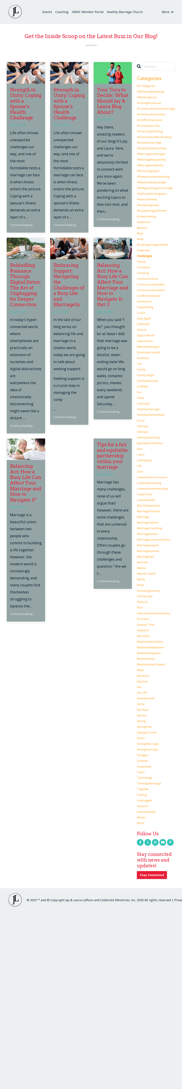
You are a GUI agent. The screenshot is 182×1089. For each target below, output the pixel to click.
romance (144, 816)
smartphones (148, 845)
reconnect (145, 767)
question (144, 760)
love (140, 564)
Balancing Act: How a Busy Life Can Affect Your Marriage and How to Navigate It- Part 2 (112, 285)
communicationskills (154, 339)
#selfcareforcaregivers (156, 220)
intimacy (144, 515)
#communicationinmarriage (156, 115)
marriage (144, 620)
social (142, 852)
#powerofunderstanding (156, 199)
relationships (148, 795)
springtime (146, 880)
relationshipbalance (154, 781)
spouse (143, 866)
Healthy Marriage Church (125, 12)
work (141, 999)
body (141, 276)
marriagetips (147, 669)
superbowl (146, 929)
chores (142, 304)
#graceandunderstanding (156, 150)
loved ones (146, 592)
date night (146, 374)
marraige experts (151, 613)
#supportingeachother (156, 241)
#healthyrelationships (155, 164)
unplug (143, 964)
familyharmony (150, 452)
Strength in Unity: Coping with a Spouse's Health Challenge (25, 104)
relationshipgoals (151, 788)
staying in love (149, 887)
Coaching (62, 12)
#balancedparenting (154, 94)
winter (142, 992)
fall (140, 430)
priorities (144, 746)
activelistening (149, 248)
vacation (144, 978)
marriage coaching (152, 634)
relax (141, 809)
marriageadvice (150, 641)
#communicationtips (154, 122)
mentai (143, 683)
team (141, 936)
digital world (148, 395)
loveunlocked (148, 599)
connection (146, 353)
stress (142, 894)
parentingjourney (151, 711)
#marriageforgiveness (155, 178)
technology (146, 943)
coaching (144, 318)
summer (144, 922)
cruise (142, 367)
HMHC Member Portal (87, 12)
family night (147, 444)
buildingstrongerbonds (156, 283)
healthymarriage (151, 487)
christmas (145, 311)
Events (47, 12)
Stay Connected (153, 1052)
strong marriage (150, 901)
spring (142, 873)
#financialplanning (153, 143)
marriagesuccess (151, 662)
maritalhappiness (151, 606)
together (144, 957)
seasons (143, 823)
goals (141, 473)
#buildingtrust (149, 101)
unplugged (146, 971)
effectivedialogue (151, 409)
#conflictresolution (153, 129)
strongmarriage (150, 908)
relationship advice (153, 774)
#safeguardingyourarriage (156, 213)
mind (141, 704)
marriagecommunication (156, 648)
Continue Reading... (22, 225)
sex (140, 830)
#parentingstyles (151, 192)
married (143, 676)
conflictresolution (152, 346)
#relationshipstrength (156, 206)
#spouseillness (149, 227)
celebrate (145, 290)
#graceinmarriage (152, 157)
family (142, 437)
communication (150, 325)
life (140, 557)
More (168, 12)
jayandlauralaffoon (152, 529)
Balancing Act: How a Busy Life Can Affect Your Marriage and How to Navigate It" (25, 483)
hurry (142, 501)
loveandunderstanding (156, 585)
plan (140, 732)
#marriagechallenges (154, 171)
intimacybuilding (151, 522)
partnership (147, 718)
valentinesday (149, 985)
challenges (147, 297)
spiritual (144, 859)
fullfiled (143, 459)
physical (143, 725)
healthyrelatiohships (154, 494)
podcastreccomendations (156, 739)
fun (140, 466)
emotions (144, 423)
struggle (144, 915)
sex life (143, 838)
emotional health (151, 416)
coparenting (147, 360)
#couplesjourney (151, 136)
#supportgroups (151, 234)
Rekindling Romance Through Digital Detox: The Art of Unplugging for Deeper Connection (25, 285)
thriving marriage (152, 950)
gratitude (145, 480)
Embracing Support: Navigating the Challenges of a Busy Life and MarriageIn (68, 285)
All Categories (148, 87)
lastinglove (146, 550)
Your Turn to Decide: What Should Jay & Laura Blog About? (113, 101)
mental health (149, 690)
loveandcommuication (155, 571)
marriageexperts (151, 655)
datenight (145, 381)
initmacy (144, 508)
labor (141, 543)
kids (140, 536)
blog (140, 269)
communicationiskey (154, 332)
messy (142, 697)
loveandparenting (152, 578)
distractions (147, 402)
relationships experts (155, 802)
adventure (145, 255)
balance (143, 262)
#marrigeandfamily (153, 185)
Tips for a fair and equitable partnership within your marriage (112, 456)
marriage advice (150, 627)
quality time (147, 753)
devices (143, 388)
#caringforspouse (152, 108)
